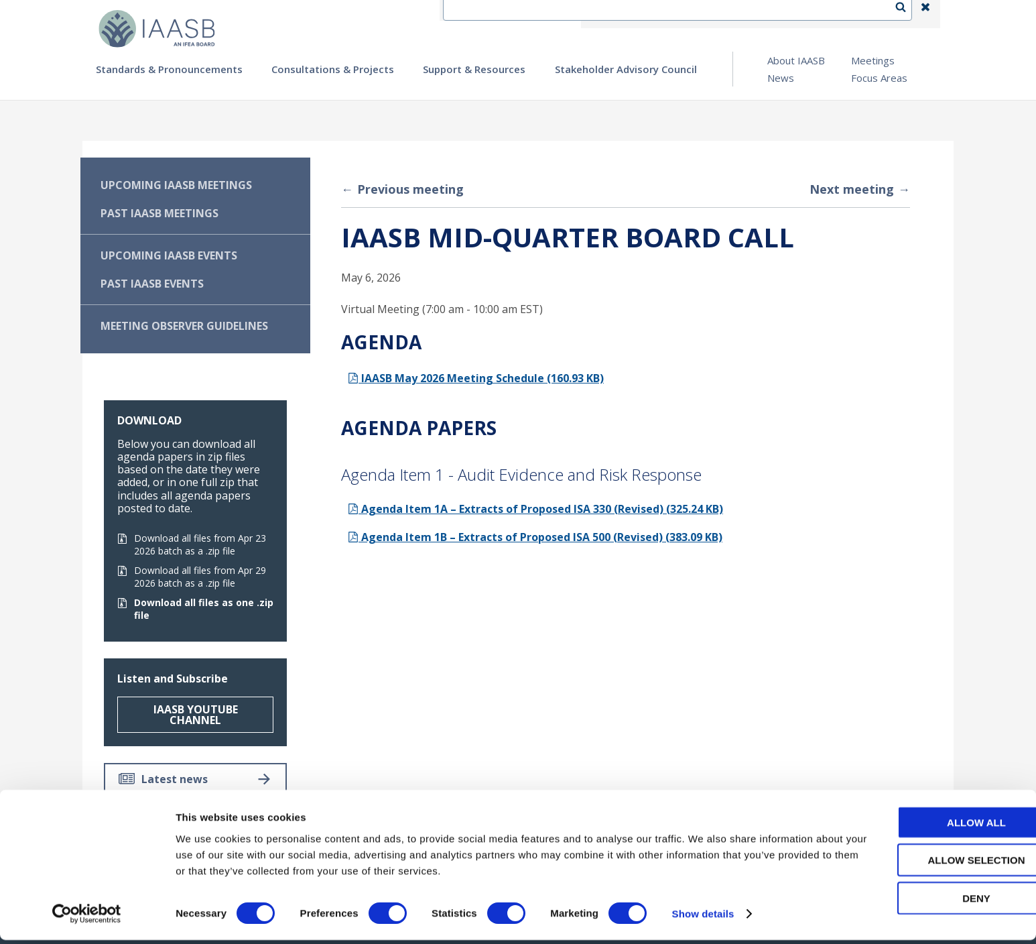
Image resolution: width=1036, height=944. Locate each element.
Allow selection (924, 864)
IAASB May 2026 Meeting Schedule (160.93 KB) (476, 378)
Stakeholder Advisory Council (626, 69)
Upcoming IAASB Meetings (176, 185)
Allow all (924, 825)
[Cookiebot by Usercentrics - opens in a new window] (86, 918)
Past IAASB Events (152, 283)
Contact (652, 14)
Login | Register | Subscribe (818, 14)
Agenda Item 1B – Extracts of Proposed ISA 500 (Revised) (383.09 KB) (535, 537)
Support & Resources (474, 69)
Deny (924, 901)
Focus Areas (879, 77)
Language (715, 14)
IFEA (602, 14)
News (780, 77)
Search (907, 14)
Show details (703, 917)
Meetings (873, 60)
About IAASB (796, 60)
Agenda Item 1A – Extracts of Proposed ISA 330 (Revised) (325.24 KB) (535, 508)
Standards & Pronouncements (169, 69)
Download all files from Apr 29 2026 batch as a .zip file (191, 576)
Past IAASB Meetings (159, 213)
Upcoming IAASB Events (169, 255)
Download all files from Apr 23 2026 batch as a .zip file (191, 544)
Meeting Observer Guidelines (184, 325)
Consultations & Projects (332, 69)
